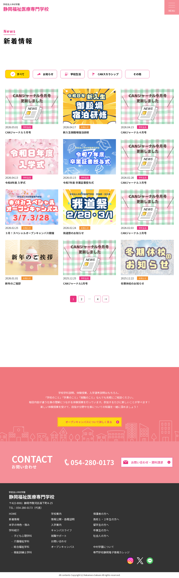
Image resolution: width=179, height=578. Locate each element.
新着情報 (14, 519)
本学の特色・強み (19, 525)
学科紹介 (14, 530)
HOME (12, 514)
